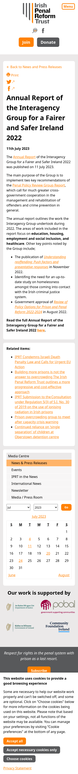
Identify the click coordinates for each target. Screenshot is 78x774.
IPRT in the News (24, 476)
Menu (68, 6)
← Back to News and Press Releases (34, 67)
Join (26, 42)
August (63, 575)
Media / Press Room (27, 497)
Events (16, 470)
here (41, 330)
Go (66, 507)
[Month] (18, 507)
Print (12, 75)
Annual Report (24, 157)
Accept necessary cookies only (32, 750)
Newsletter (19, 490)
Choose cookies (19, 758)
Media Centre (18, 456)
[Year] (46, 507)
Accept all (15, 741)
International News (26, 483)
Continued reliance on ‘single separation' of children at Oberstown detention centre (37, 432)
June (12, 575)
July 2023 (39, 516)
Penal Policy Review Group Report (38, 185)
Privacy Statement (17, 768)
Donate (48, 42)
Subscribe (39, 670)
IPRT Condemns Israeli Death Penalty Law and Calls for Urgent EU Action (43, 362)
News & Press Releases (29, 463)
